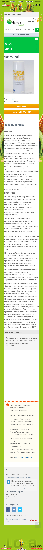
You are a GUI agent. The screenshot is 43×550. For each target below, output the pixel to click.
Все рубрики (28, 30)
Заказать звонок (21, 112)
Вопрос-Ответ (16, 14)
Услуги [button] (8, 49)
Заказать (21, 106)
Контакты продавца (13, 332)
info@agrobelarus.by (23, 457)
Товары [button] (8, 44)
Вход (34, 19)
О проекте (7, 14)
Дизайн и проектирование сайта (16, 520)
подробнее (26, 488)
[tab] (21, 44)
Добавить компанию (21, 34)
